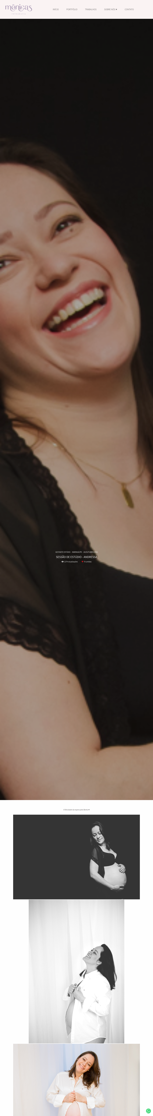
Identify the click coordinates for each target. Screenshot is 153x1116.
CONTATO (129, 9)
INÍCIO (56, 9)
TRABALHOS (90, 9)
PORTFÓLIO (71, 9)
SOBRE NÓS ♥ (110, 9)
